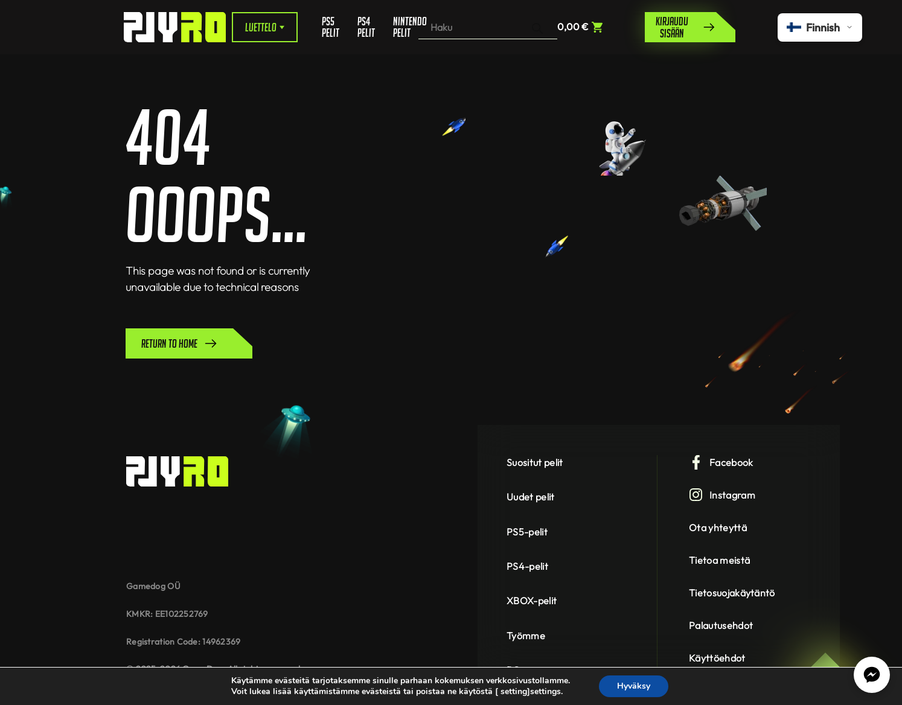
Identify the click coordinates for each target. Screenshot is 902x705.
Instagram (722, 495)
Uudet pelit (531, 497)
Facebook (721, 462)
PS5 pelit (330, 27)
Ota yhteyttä (718, 528)
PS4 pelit (366, 27)
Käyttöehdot (717, 658)
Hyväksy (633, 686)
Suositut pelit (535, 462)
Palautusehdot (721, 625)
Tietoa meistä (719, 560)
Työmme (526, 636)
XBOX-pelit (532, 601)
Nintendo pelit (405, 27)
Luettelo (264, 27)
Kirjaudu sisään (686, 27)
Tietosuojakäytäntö (732, 593)
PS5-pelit (527, 532)
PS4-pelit (527, 566)
